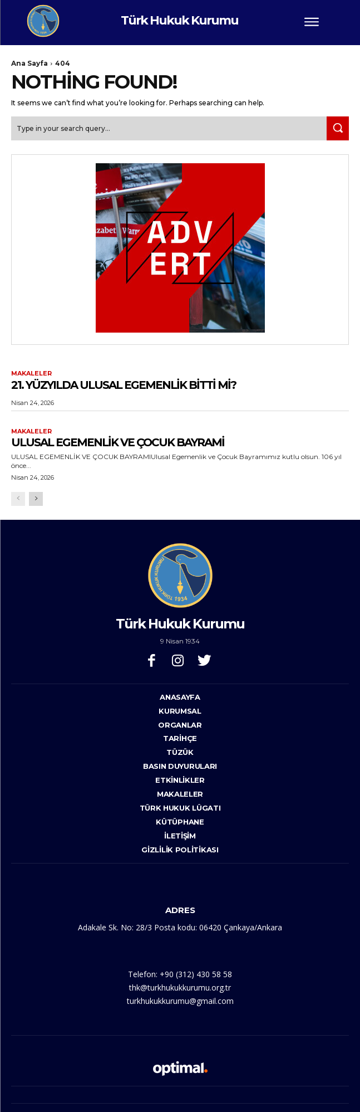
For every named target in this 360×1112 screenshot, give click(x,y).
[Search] (338, 128)
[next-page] (36, 499)
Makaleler (31, 373)
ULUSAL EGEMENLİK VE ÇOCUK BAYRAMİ (117, 442)
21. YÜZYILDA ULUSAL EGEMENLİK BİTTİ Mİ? (123, 385)
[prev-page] (18, 499)
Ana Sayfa (29, 63)
